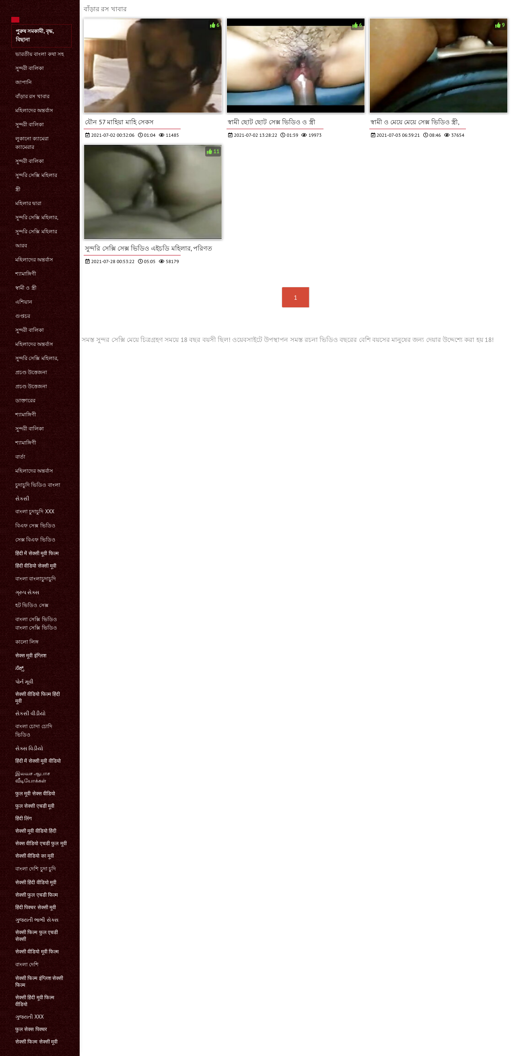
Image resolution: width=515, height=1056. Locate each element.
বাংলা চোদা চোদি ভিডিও (33, 730)
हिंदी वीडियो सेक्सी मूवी (35, 565)
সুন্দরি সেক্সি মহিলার (36, 175)
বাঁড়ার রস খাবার (32, 96)
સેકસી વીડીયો (30, 713)
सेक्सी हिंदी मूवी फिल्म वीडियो (34, 1001)
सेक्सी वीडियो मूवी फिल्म (37, 951)
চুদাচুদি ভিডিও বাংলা (37, 485)
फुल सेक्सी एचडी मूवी (34, 806)
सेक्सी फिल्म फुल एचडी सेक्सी (36, 936)
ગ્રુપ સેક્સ (27, 592)
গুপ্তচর (22, 316)
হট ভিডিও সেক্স (32, 605)
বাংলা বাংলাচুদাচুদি (35, 578)
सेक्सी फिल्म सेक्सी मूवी (36, 1041)
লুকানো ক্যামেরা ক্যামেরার (32, 142)
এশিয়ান (23, 301)
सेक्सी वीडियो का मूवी (34, 855)
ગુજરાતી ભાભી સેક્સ (37, 919)
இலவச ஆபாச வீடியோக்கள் (32, 777)
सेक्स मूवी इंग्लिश (30, 655)
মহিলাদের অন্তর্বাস (34, 110)
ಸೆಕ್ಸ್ (19, 668)
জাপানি (23, 82)
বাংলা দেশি (27, 964)
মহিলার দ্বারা (28, 203)
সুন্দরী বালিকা (29, 68)
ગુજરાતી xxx (29, 1016)
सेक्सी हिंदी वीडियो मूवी (35, 882)
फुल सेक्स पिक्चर (31, 1029)
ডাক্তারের (25, 400)
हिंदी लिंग (23, 818)
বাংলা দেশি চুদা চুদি (35, 868)
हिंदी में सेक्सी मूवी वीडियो (38, 761)
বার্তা (20, 456)
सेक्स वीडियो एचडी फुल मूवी (41, 843)
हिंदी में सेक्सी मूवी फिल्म (37, 553)
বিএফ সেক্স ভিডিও (35, 525)
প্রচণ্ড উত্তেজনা (31, 372)
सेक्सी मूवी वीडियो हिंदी (35, 831)
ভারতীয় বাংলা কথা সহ (39, 54)
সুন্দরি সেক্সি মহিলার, (36, 217)
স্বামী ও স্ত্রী (26, 287)
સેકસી (22, 498)
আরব (21, 245)
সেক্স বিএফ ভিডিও (35, 539)
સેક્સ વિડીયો (29, 748)
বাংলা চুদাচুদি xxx (34, 511)
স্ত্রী (18, 189)
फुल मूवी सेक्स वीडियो (35, 793)
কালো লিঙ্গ (27, 641)
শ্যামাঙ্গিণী (25, 273)
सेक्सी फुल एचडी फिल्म (36, 894)
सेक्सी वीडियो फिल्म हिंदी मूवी (37, 697)
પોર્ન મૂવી (24, 681)
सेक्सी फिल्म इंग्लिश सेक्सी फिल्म (39, 981)
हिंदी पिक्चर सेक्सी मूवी (35, 907)
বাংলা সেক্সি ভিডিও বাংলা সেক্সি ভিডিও (36, 623)
